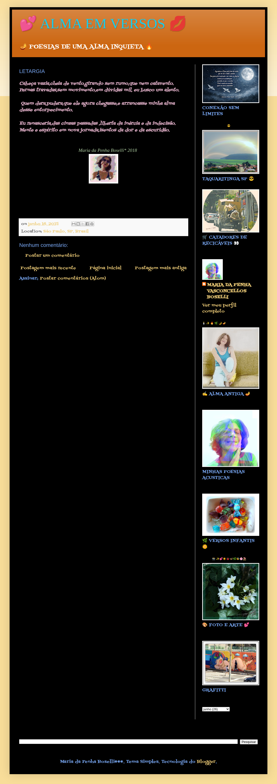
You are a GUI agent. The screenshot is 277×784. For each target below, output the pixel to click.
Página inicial (105, 268)
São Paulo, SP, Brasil (65, 231)
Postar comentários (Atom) (73, 278)
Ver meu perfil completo (219, 308)
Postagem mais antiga (161, 268)
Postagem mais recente (48, 268)
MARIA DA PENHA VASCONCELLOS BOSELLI (229, 291)
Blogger (206, 762)
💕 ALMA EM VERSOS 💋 (103, 23)
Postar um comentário (52, 255)
